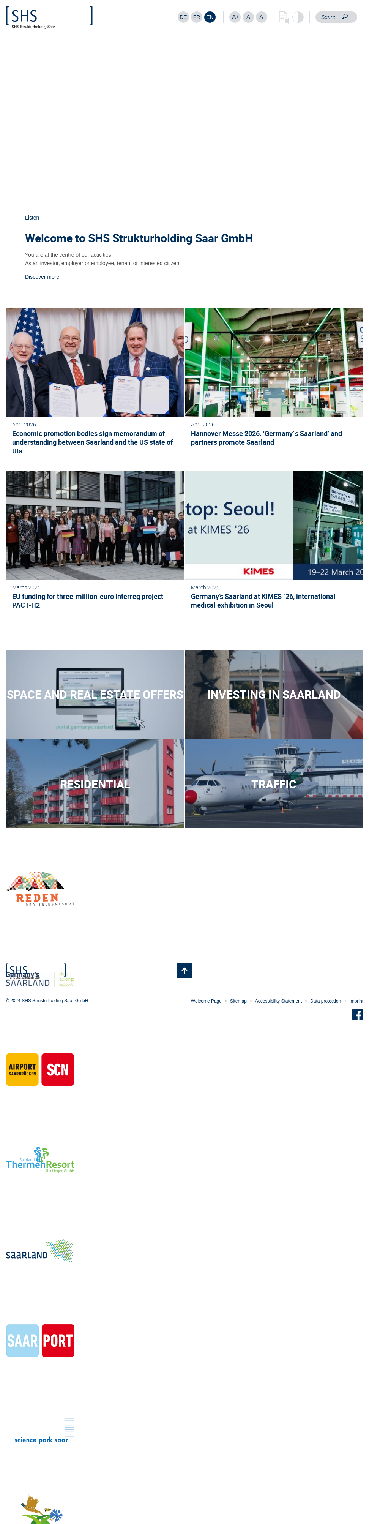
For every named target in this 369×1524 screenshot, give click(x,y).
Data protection (325, 1001)
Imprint (356, 1001)
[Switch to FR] (196, 17)
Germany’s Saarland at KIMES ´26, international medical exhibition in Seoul (263, 601)
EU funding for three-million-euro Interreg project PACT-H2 (87, 601)
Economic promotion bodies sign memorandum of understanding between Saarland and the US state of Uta (92, 442)
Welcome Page (206, 1001)
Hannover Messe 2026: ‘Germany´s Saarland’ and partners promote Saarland (266, 438)
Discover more (42, 277)
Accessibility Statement (278, 1001)
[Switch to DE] (183, 17)
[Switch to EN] (210, 17)
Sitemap (238, 1001)
